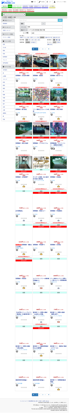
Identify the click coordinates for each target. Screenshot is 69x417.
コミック (19, 6)
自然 (4, 107)
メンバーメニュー (10, 14)
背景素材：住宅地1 (55, 244)
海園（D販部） (20, 248)
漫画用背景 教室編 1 (38, 380)
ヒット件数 (25, 33)
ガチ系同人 (52, 6)
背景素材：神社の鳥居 (22, 143)
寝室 (4, 85)
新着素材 (5, 23)
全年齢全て (33, 42)
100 (32, 40)
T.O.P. (52, 383)
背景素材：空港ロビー (39, 211)
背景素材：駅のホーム (56, 75)
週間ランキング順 (24, 37)
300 (39, 40)
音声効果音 (5, 63)
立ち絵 (4, 47)
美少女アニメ (30, 10)
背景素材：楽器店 (38, 75)
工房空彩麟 (19, 383)
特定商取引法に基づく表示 (35, 401)
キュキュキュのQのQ (39, 315)
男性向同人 (4, 10)
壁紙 (4, 50)
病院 (4, 88)
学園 (4, 97)
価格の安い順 (48, 37)
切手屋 (53, 349)
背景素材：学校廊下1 (39, 244)
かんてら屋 (37, 282)
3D (3, 91)
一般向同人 (4, 6)
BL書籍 (31, 6)
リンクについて (24, 401)
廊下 (4, 104)
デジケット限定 (6, 37)
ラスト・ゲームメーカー (57, 146)
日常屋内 (5, 70)
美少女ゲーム (23, 10)
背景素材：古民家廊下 (22, 177)
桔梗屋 (18, 214)
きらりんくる (37, 349)
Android (50, 44)
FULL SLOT (20, 315)
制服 (4, 94)
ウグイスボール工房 (39, 180)
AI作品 (10, 10)
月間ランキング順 (34, 37)
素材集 (10, 6)
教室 (4, 100)
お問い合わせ (45, 401)
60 (29, 40)
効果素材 (5, 56)
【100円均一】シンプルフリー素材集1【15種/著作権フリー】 (24, 314)
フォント (5, 60)
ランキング (19, 14)
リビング (5, 79)
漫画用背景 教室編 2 (21, 380)
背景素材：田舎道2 (55, 177)
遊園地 (4, 113)
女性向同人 (25, 6)
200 (35, 40)
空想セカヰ (54, 282)
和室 (4, 82)
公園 (4, 110)
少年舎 (18, 79)
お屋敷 (4, 76)
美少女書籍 (15, 10)
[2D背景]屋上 (19, 211)
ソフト (14, 6)
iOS (58, 42)
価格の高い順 (56, 37)
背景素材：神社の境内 (56, 109)
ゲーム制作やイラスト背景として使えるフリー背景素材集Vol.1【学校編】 (58, 280)
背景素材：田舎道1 (21, 278)
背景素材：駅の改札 (21, 109)
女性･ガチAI (45, 6)
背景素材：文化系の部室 (22, 75)
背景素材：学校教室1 (56, 211)
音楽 (4, 53)
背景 (4, 44)
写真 (4, 119)
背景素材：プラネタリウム (40, 143)
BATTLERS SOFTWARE (40, 112)
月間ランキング (6, 30)
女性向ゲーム (37, 6)
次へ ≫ (44, 49)
